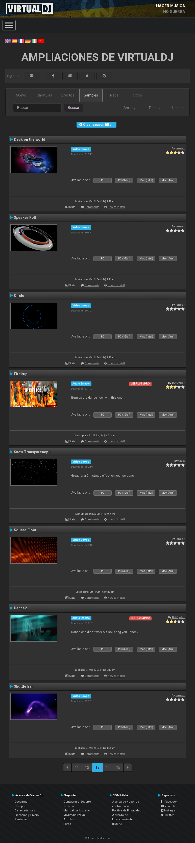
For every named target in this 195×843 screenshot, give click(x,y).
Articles (68, 819)
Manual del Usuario (76, 810)
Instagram (169, 810)
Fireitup (20, 374)
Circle (19, 296)
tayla (181, 461)
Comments (92, 207)
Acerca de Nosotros (125, 801)
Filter (154, 108)
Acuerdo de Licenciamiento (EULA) (122, 819)
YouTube (168, 806)
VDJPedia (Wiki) (74, 815)
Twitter (167, 815)
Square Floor (25, 530)
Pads (114, 95)
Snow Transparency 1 (32, 452)
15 (118, 767)
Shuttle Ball (24, 686)
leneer (180, 148)
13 (97, 767)
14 (108, 767)
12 (87, 767)
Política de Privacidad (126, 810)
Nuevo (21, 95)
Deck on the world (29, 139)
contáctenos (120, 806)
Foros (67, 824)
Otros (137, 95)
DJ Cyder (178, 382)
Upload (178, 108)
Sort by (131, 108)
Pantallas (21, 819)
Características (25, 810)
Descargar (22, 801)
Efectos (67, 95)
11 (77, 767)
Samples (91, 95)
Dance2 (20, 608)
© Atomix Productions (97, 838)
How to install (116, 207)
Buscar (73, 108)
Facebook (169, 801)
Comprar (21, 806)
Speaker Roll (25, 217)
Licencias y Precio (27, 815)
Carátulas (44, 95)
